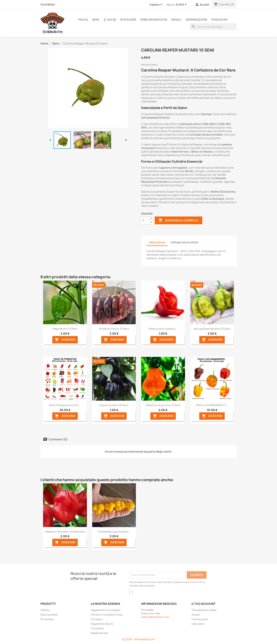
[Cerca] (213, 26)
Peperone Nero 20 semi (114, 405)
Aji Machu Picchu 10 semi (114, 328)
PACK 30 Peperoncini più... (65, 405)
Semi (95, 20)
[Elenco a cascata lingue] (156, 5)
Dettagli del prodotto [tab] (185, 242)
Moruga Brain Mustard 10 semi (212, 328)
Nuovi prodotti (49, 614)
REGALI (176, 20)
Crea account (199, 619)
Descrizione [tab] (157, 242)
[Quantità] (145, 220)
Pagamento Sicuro (102, 623)
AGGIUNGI (65, 339)
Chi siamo (96, 619)
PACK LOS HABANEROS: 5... (212, 405)
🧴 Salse (109, 20)
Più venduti (47, 619)
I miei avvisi (197, 623)
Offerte (44, 610)
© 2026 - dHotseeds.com (138, 639)
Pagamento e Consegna (105, 610)
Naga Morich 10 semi (65, 328)
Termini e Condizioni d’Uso (107, 614)
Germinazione (196, 20)
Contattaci (47, 4)
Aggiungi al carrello (178, 220)
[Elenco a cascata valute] (182, 5)
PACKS (83, 20)
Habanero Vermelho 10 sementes (65, 531)
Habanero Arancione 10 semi (163, 405)
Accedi (195, 614)
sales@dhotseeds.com (155, 617)
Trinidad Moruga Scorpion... (114, 531)
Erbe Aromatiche (153, 20)
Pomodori (219, 20)
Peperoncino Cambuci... (163, 328)
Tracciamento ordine (204, 610)
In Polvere (128, 20)
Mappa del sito (99, 633)
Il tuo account (203, 604)
